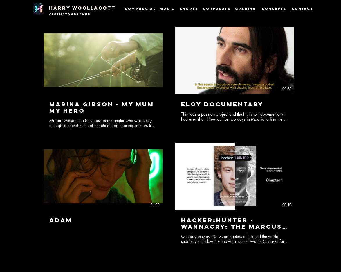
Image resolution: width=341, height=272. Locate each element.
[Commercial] (140, 9)
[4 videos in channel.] (168, 135)
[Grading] (245, 9)
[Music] (167, 9)
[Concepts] (274, 9)
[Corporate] (216, 9)
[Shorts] (189, 9)
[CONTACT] (302, 9)
